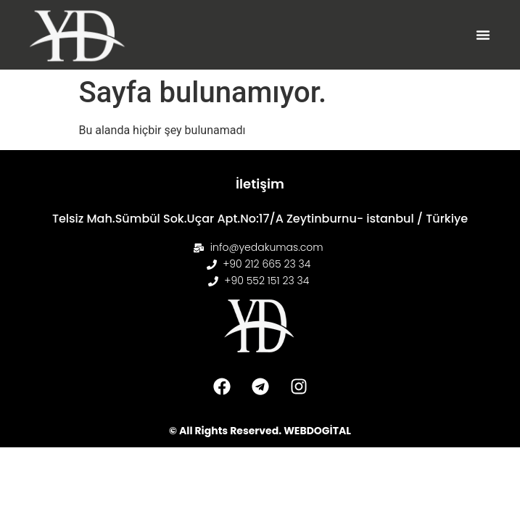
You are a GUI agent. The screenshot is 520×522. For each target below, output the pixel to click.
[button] (483, 35)
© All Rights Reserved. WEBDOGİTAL (260, 430)
